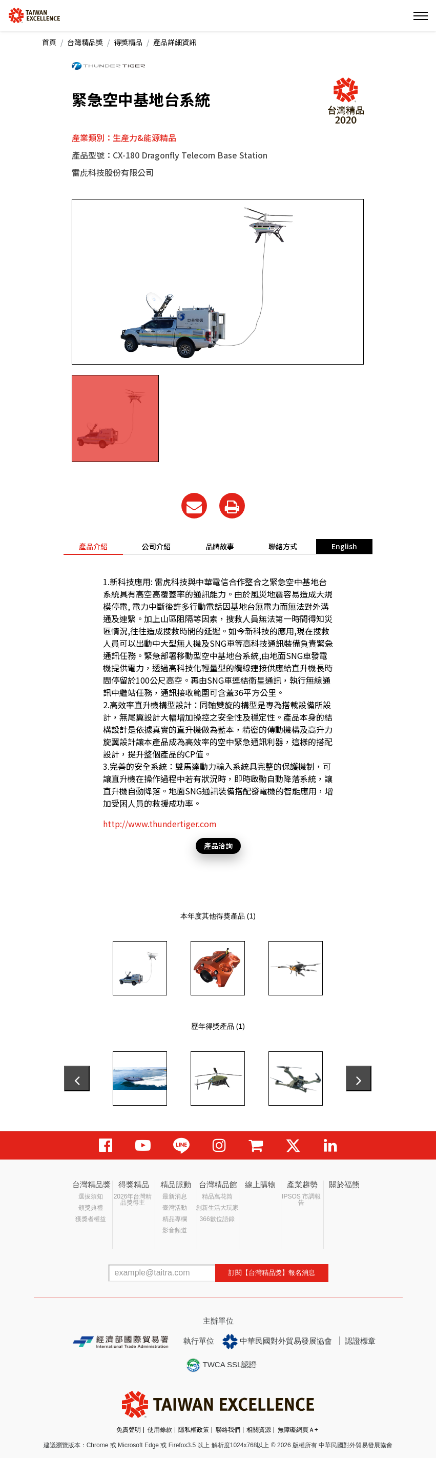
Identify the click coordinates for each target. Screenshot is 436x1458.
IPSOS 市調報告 (301, 1199)
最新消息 (174, 1196)
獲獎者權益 (90, 1219)
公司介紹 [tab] (156, 546)
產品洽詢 (218, 846)
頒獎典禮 (90, 1208)
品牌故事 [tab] (219, 546)
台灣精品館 (218, 1184)
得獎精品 (128, 42)
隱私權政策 (193, 1429)
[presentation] (77, 1078)
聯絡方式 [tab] (282, 546)
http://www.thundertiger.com (160, 823)
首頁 (49, 42)
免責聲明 (128, 1429)
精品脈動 (175, 1184)
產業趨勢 (302, 1184)
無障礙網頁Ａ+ (298, 1429)
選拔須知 (90, 1196)
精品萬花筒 (217, 1196)
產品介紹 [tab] (93, 546)
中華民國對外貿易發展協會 (277, 1341)
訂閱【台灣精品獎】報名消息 (272, 1272)
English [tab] (344, 546)
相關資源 (258, 1429)
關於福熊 (344, 1184)
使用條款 (160, 1429)
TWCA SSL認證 (221, 1365)
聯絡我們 (228, 1429)
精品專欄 (174, 1219)
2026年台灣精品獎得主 (133, 1199)
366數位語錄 (217, 1219)
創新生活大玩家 (217, 1208)
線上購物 (260, 1184)
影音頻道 (174, 1230)
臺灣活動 (174, 1208)
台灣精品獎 (85, 42)
